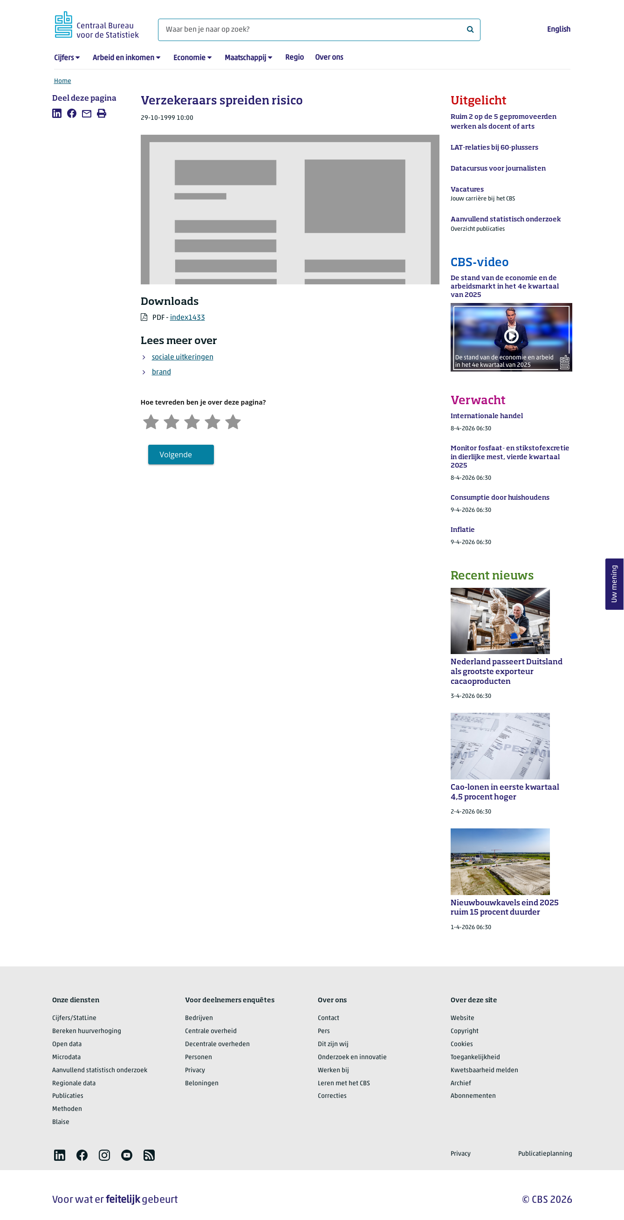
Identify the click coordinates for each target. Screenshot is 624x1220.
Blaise (60, 1122)
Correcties (332, 1096)
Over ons (329, 58)
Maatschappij (245, 58)
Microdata (66, 1058)
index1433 (187, 318)
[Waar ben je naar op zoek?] (319, 30)
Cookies (462, 1044)
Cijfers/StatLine (74, 1018)
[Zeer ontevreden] (151, 420)
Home (62, 81)
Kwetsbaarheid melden (484, 1071)
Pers (324, 1031)
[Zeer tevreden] (233, 420)
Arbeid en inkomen (123, 58)
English (558, 30)
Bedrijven (199, 1018)
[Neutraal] (192, 420)
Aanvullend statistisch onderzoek (99, 1071)
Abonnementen (473, 1096)
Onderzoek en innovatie (352, 1058)
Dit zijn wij (333, 1044)
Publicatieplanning (545, 1154)
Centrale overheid (211, 1031)
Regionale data (74, 1084)
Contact (328, 1018)
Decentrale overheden (217, 1044)
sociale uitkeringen (182, 357)
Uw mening (614, 584)
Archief (461, 1084)
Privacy (195, 1071)
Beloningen (202, 1084)
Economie (189, 58)
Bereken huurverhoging (86, 1031)
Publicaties (67, 1096)
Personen (198, 1058)
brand (161, 372)
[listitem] (56, 113)
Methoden (67, 1109)
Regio (294, 58)
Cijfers (64, 58)
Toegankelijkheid (475, 1058)
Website (462, 1018)
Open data (67, 1044)
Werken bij (333, 1071)
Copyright (465, 1031)
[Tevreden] (212, 420)
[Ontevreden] (171, 420)
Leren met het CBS (344, 1084)
